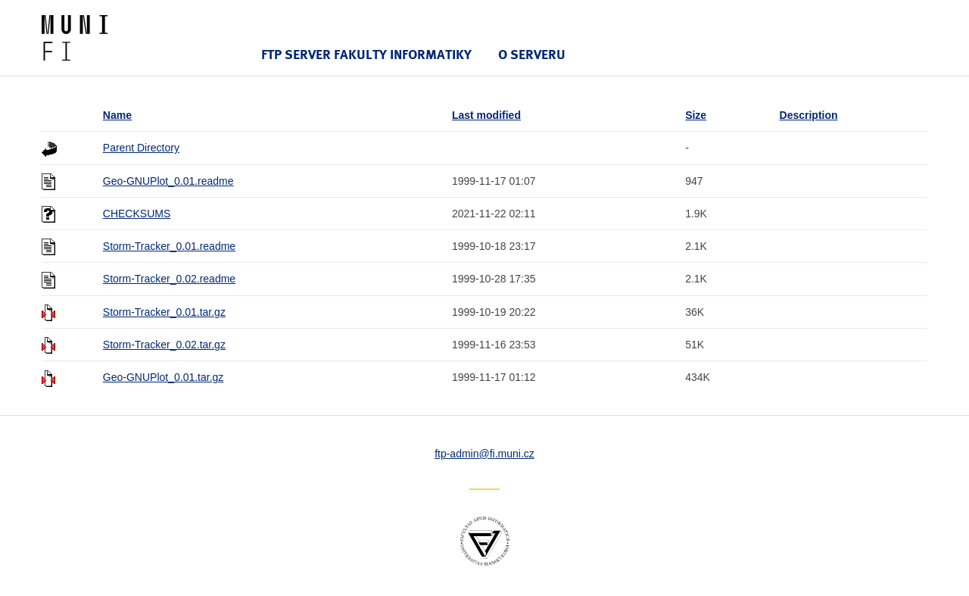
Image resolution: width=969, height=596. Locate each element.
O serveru (532, 54)
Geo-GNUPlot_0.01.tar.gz (163, 377)
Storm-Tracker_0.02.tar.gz (164, 345)
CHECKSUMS (136, 214)
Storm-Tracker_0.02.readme (169, 279)
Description (809, 115)
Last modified (486, 115)
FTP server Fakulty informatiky (366, 54)
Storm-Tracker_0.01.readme (169, 246)
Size (695, 115)
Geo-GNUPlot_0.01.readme (168, 181)
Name (117, 115)
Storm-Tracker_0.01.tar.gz (164, 312)
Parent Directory (141, 148)
